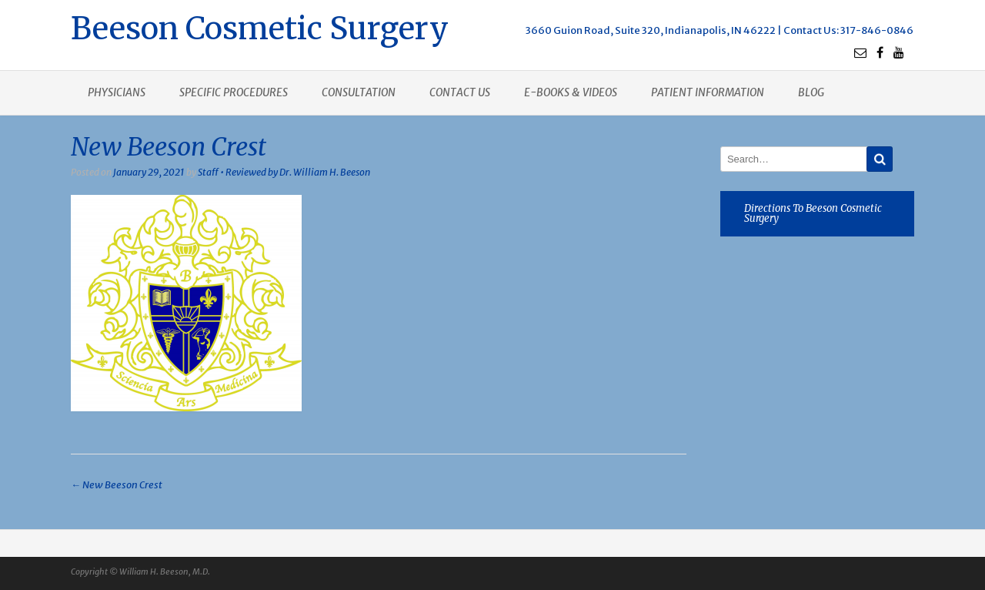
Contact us (459, 92)
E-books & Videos (570, 92)
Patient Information (707, 92)
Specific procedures (233, 92)
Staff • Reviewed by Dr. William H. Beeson (284, 172)
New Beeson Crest (116, 484)
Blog (811, 92)
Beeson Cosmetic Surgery (260, 26)
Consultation (359, 92)
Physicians (116, 92)
